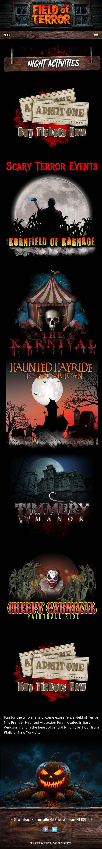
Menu (7, 35)
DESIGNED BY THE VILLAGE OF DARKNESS (50, 843)
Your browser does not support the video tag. (51, 15)
